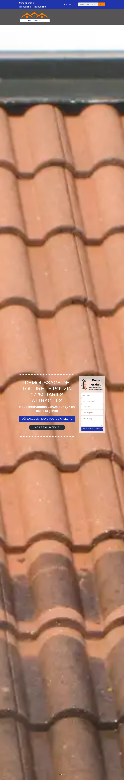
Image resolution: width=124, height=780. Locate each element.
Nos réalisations (47, 427)
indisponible (26, 3)
